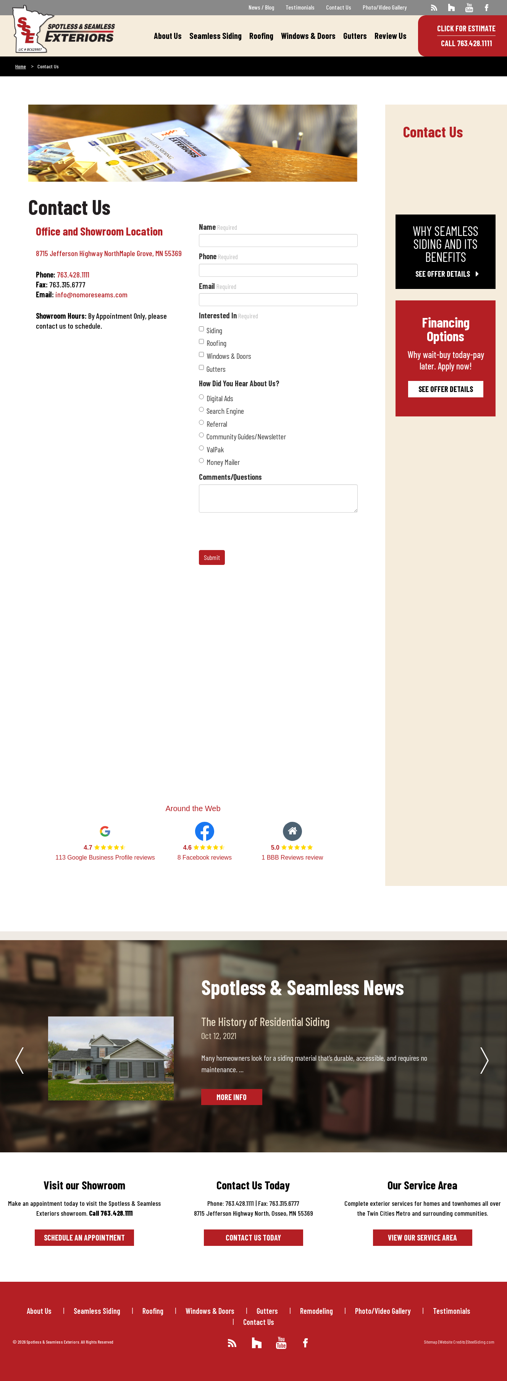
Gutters (355, 35)
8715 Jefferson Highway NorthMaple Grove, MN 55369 (109, 253)
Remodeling (316, 1310)
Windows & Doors (308, 35)
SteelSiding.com (480, 1341)
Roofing (261, 35)
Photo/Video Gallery (385, 7)
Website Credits (452, 1341)
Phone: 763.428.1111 (230, 1203)
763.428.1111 (73, 274)
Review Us (391, 35)
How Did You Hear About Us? (239, 383)
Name (218, 226)
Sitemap (431, 1341)
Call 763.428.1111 (466, 43)
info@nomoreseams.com (91, 294)
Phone (218, 256)
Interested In (228, 315)
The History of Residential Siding (265, 1021)
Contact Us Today (253, 1237)
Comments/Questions (230, 476)
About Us (168, 35)
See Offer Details (445, 273)
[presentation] (257, 531)
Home (20, 66)
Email (217, 285)
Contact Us (338, 7)
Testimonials (300, 7)
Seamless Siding (215, 35)
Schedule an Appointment (84, 1237)
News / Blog (261, 7)
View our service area (422, 1237)
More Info (231, 1097)
